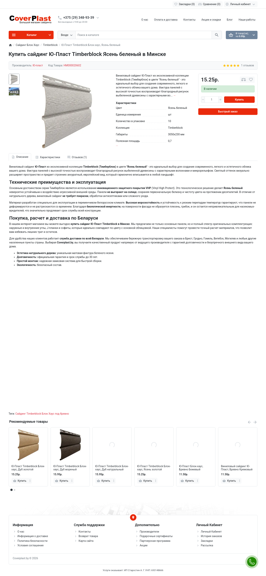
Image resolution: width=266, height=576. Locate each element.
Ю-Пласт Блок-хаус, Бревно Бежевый (191, 468)
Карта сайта (86, 540)
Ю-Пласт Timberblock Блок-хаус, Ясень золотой (154, 468)
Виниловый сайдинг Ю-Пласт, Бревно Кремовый (236, 468)
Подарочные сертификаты (156, 536)
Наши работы (247, 19)
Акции (144, 545)
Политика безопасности (33, 540)
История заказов (211, 536)
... (117, 144)
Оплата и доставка (166, 19)
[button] (14, 490)
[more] (30, 481)
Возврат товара (88, 536)
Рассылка (207, 545)
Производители (149, 531)
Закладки (207, 540)
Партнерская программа (155, 540)
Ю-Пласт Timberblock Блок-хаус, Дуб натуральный (112, 468)
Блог (230, 19)
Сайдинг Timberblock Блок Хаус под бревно (42, 413)
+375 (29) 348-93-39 (78, 17)
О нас (144, 19)
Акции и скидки (211, 19)
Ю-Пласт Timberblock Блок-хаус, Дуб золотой (28, 468)
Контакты (189, 19)
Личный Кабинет (211, 531)
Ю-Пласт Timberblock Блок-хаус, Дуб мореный (70, 468)
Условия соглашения (31, 545)
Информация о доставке (33, 536)
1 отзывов (247, 65)
